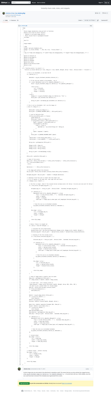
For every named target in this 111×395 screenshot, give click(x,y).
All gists (34, 2)
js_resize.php (20, 13)
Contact (61, 391)
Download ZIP (104, 20)
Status (48, 391)
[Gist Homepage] (5, 2)
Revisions (14, 20)
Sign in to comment (67, 383)
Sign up (107, 2)
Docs (58, 391)
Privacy (39, 391)
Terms (35, 391)
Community (53, 391)
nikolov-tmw (10, 13)
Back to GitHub (41, 2)
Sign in (101, 2)
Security (43, 391)
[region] (55, 196)
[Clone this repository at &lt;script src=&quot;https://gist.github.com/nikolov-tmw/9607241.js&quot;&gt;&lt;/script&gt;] (90, 20)
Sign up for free (24, 383)
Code (5, 20)
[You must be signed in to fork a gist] (105, 13)
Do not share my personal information (81, 391)
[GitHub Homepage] (22, 391)
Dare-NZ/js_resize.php (16, 15)
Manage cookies (68, 391)
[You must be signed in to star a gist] (98, 13)
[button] (98, 20)
